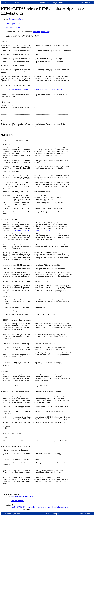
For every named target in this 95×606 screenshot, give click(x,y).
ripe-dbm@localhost (41, 32)
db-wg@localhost (16, 19)
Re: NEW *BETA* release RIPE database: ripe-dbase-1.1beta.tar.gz (39, 597)
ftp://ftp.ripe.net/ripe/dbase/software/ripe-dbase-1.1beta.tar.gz (31, 99)
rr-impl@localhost (13, 23)
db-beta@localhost (13, 27)
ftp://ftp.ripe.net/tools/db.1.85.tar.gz (32, 268)
